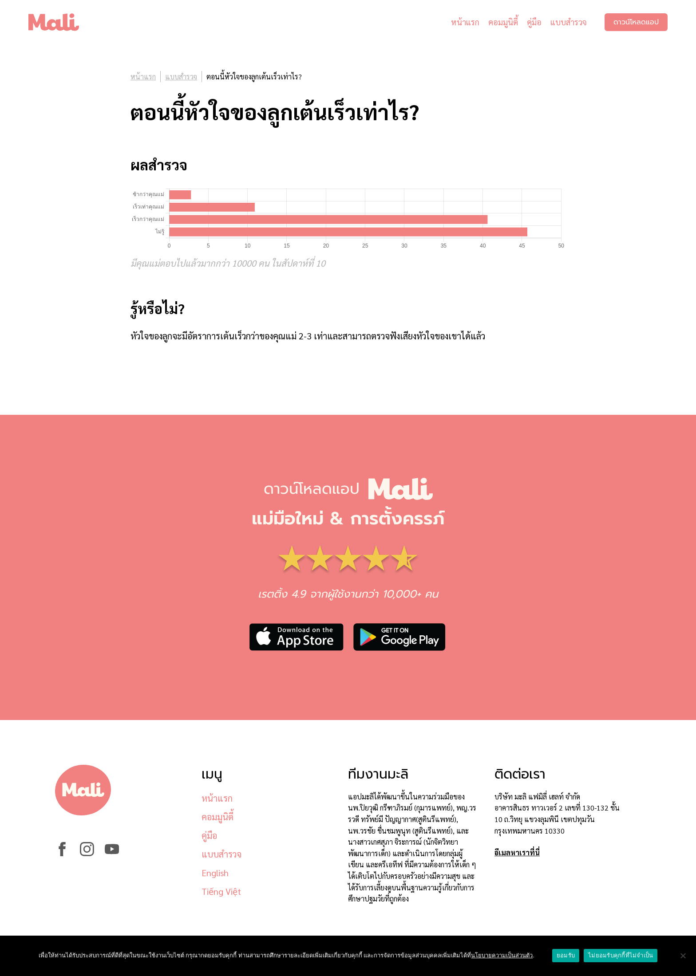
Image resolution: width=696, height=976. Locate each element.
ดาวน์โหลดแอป (636, 22)
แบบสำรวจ (568, 22)
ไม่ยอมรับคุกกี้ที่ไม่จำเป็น (620, 955)
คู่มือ (534, 22)
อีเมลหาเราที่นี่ (517, 852)
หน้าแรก (465, 22)
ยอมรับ (566, 955)
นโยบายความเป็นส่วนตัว (502, 955)
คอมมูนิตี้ (503, 22)
